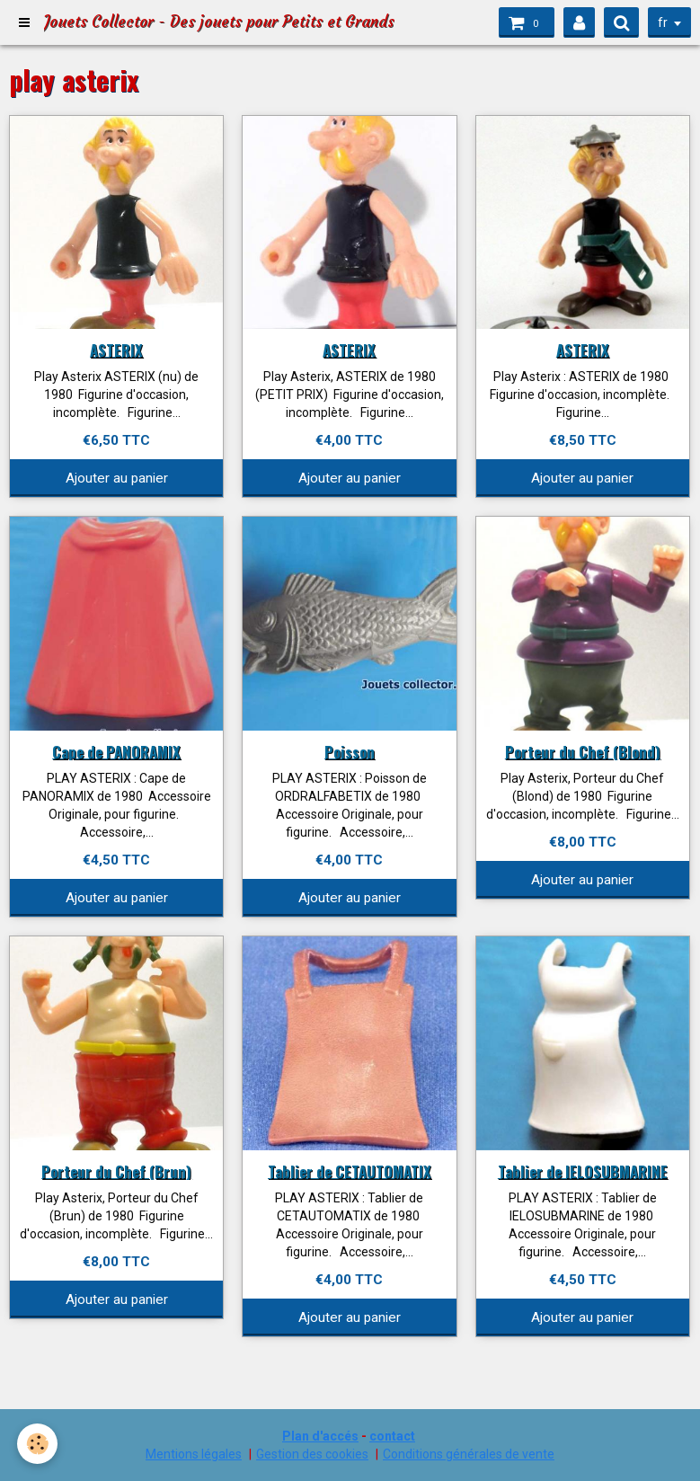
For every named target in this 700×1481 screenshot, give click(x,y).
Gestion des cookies (312, 1454)
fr (663, 22)
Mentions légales (194, 1454)
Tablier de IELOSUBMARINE (583, 1170)
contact (392, 1436)
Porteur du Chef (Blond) (582, 751)
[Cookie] (38, 1443)
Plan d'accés (320, 1436)
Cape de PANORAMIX (116, 751)
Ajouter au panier (117, 478)
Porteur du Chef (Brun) (116, 1170)
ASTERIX (116, 349)
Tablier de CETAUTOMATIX (349, 1170)
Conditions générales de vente (468, 1454)
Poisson (349, 751)
